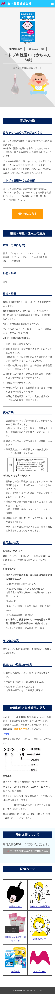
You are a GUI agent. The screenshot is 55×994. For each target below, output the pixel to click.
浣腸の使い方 (39, 939)
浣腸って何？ (15, 906)
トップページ (39, 971)
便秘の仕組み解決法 (40, 906)
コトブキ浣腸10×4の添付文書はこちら (29, 851)
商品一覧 (15, 971)
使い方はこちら (27, 213)
